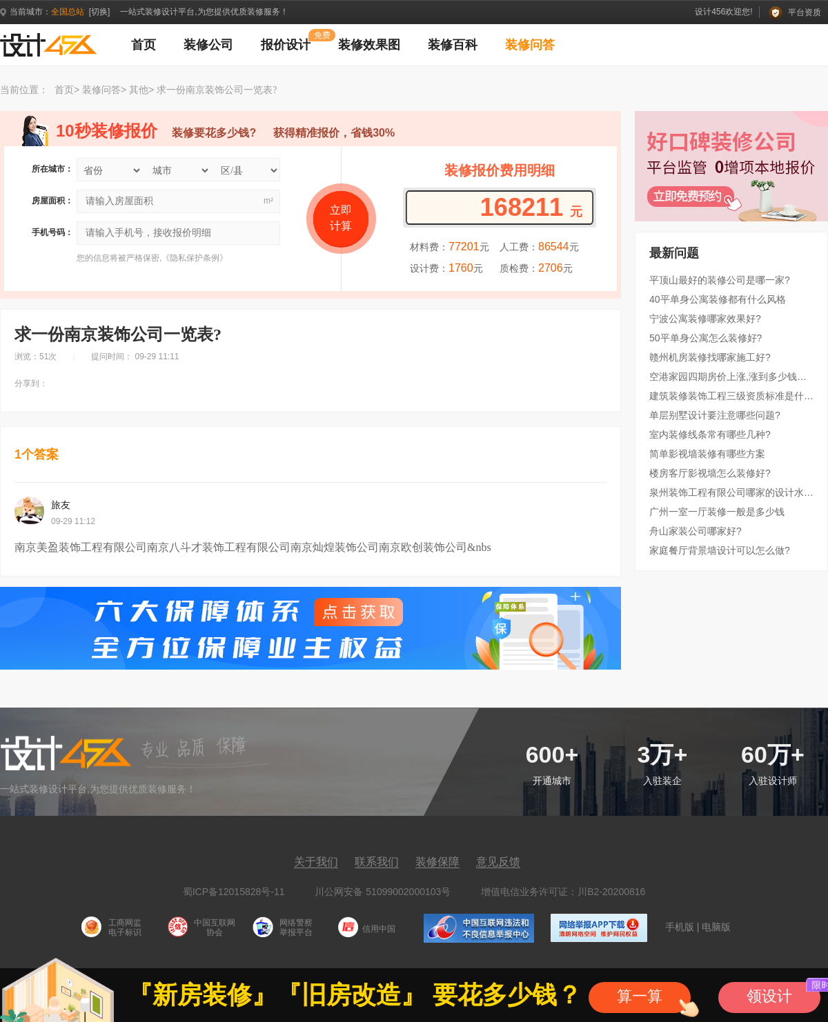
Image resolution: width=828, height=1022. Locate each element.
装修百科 (452, 45)
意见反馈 (498, 862)
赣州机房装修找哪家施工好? (710, 357)
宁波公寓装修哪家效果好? (705, 318)
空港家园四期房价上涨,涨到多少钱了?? (731, 376)
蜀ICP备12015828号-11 (234, 891)
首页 (143, 45)
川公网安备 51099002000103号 (383, 891)
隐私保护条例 (194, 258)
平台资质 (795, 12)
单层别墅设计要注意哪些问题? (714, 415)
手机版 (679, 926)
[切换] (99, 12)
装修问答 (530, 45)
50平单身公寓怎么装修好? (705, 337)
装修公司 (208, 45)
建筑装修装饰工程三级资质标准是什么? (731, 395)
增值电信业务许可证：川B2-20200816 (563, 891)
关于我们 (316, 862)
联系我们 (377, 862)
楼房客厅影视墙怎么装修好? (710, 473)
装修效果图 (369, 45)
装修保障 (437, 862)
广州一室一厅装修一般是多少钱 (717, 511)
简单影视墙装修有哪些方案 (707, 453)
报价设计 (285, 45)
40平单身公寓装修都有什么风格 (717, 299)
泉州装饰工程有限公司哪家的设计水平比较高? (731, 492)
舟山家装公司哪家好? (695, 531)
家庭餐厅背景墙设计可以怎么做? (719, 550)
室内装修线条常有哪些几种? (710, 434)
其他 (138, 90)
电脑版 (716, 926)
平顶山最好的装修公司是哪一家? (719, 279)
